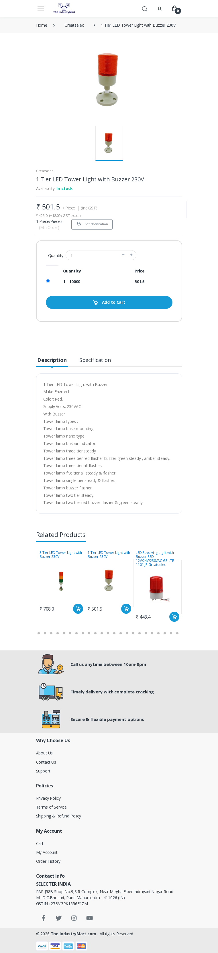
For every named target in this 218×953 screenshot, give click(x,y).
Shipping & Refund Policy (58, 816)
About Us (44, 753)
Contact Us (46, 762)
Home (41, 25)
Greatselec (74, 25)
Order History (48, 861)
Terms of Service (51, 807)
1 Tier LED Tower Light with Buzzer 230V (109, 554)
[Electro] (64, 8)
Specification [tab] (95, 359)
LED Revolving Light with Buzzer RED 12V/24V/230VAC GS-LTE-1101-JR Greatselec (155, 558)
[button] (145, 8)
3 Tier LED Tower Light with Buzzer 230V (61, 554)
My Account (47, 852)
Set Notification (92, 224)
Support (43, 771)
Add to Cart (109, 302)
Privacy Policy (48, 798)
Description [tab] (51, 359)
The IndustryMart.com (73, 933)
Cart (40, 843)
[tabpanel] (61, 582)
